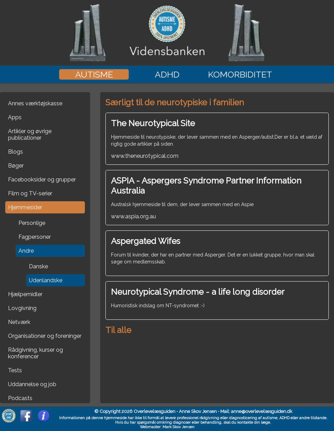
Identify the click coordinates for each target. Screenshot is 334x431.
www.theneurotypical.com (217, 138)
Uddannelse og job (32, 384)
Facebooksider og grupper (42, 179)
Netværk (19, 322)
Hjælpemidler (25, 294)
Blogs (15, 151)
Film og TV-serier (30, 193)
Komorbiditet (240, 74)
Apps (15, 117)
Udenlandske (45, 280)
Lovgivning (22, 308)
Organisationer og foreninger (44, 336)
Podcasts (20, 398)
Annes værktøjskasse (35, 103)
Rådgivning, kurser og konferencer (35, 353)
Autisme (94, 74)
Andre (26, 250)
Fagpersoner (34, 237)
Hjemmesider (25, 207)
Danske (38, 266)
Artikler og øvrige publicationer (29, 134)
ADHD (167, 74)
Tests (15, 370)
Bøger (16, 165)
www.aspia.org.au (217, 198)
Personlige (31, 223)
